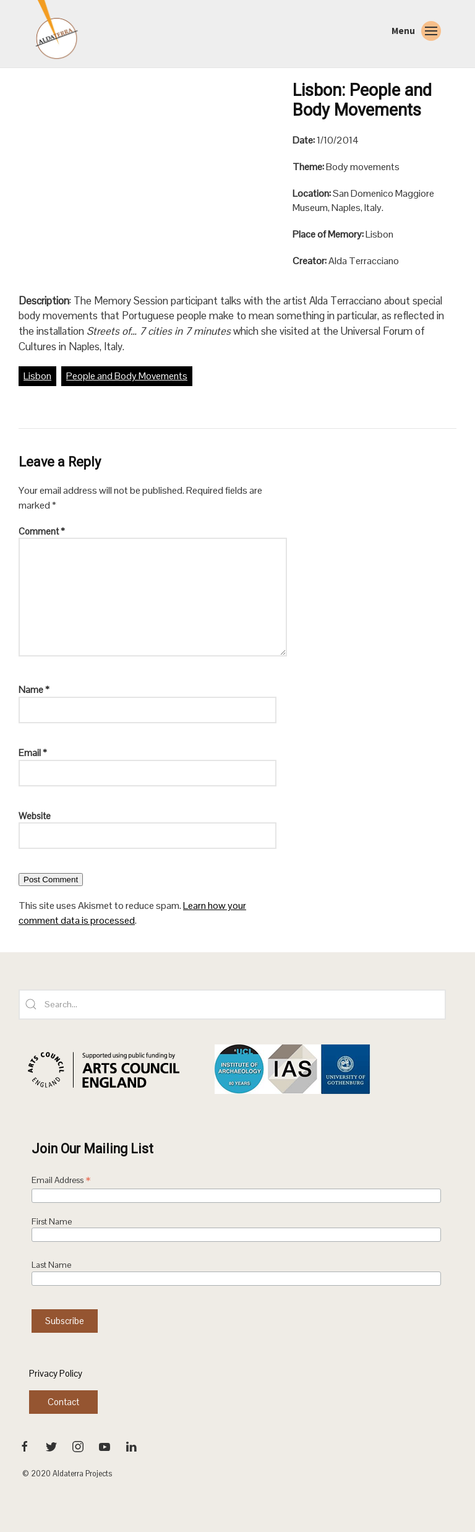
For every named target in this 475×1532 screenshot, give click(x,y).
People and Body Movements (126, 375)
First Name (52, 1221)
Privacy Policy (55, 1373)
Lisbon (37, 375)
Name (34, 689)
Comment (42, 531)
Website (35, 816)
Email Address (61, 1181)
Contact (63, 1402)
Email (33, 753)
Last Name (51, 1265)
